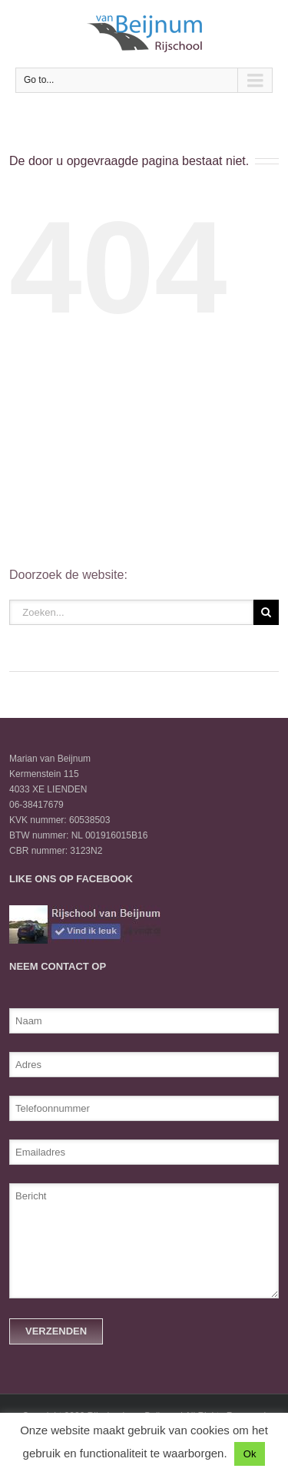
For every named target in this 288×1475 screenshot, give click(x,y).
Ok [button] (250, 1454)
